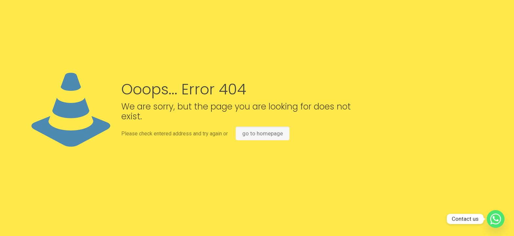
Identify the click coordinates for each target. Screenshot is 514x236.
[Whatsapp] (495, 219)
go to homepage (262, 133)
